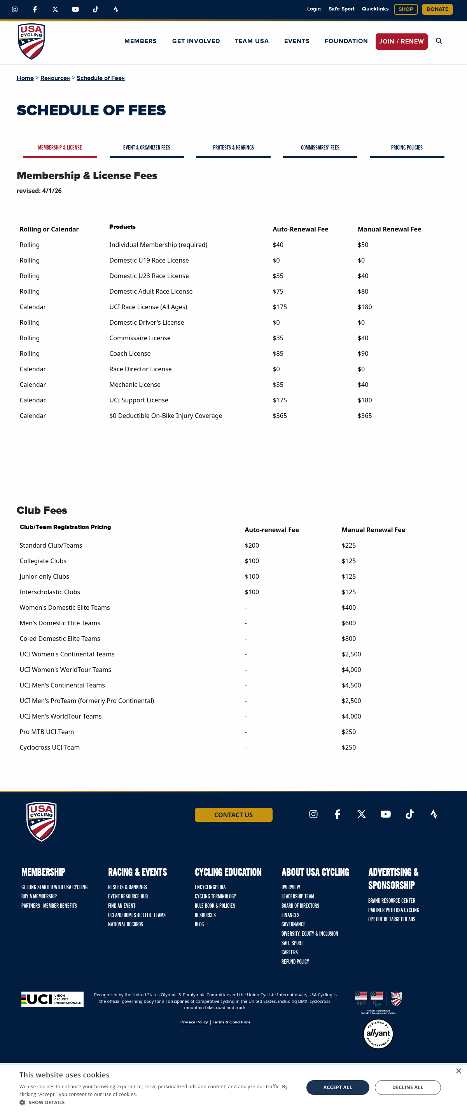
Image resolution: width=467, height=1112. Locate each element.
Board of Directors (300, 906)
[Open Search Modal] (439, 41)
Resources (55, 78)
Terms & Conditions (231, 1022)
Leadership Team (298, 897)
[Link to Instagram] (15, 10)
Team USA (252, 41)
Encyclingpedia (210, 887)
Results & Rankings (127, 887)
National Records (125, 925)
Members (140, 41)
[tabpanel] (234, 459)
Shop (406, 9)
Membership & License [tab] (60, 148)
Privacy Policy (194, 1022)
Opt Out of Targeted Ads (391, 919)
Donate (437, 9)
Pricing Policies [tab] (407, 148)
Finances (290, 915)
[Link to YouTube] (75, 10)
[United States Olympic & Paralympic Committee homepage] (378, 1003)
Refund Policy (295, 962)
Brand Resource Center (391, 901)
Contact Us (233, 815)
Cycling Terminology (215, 897)
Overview (291, 887)
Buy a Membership (39, 897)
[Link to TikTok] (96, 10)
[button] (157, 1102)
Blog (199, 925)
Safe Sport (342, 9)
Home (25, 78)
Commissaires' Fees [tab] (320, 148)
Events (297, 41)
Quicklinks (375, 9)
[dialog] (233, 1087)
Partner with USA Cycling (393, 910)
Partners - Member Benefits (49, 906)
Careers (290, 952)
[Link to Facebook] (35, 10)
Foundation (346, 41)
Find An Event (121, 906)
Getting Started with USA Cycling (54, 887)
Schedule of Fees (101, 78)
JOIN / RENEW (401, 41)
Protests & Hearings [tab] (233, 148)
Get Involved (196, 41)
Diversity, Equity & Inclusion (310, 934)
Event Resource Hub (128, 897)
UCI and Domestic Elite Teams (137, 915)
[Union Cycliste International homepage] (52, 999)
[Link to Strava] (116, 10)
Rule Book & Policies (215, 906)
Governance (294, 925)
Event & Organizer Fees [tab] (146, 148)
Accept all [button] (338, 1087)
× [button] (458, 1071)
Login (314, 9)
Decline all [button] (407, 1087)
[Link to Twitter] (55, 10)
